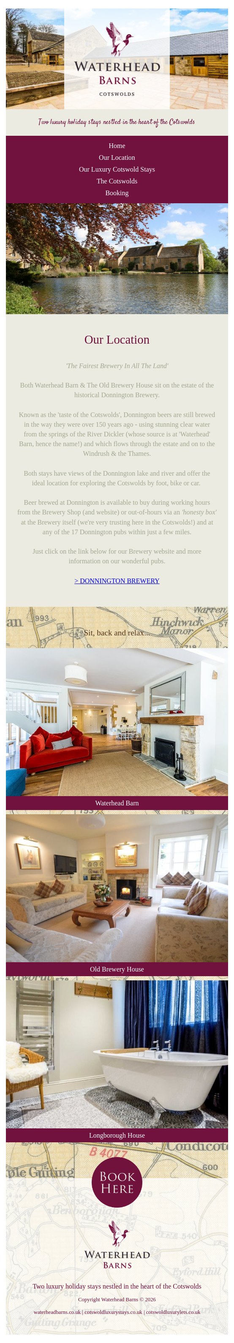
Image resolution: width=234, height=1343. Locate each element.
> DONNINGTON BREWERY (117, 580)
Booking (116, 192)
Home (117, 145)
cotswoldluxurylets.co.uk (173, 1312)
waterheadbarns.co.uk (57, 1312)
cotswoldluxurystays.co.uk (113, 1312)
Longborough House (117, 1059)
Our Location (117, 157)
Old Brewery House (117, 893)
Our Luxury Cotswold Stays (117, 169)
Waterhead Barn (117, 727)
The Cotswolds (117, 181)
